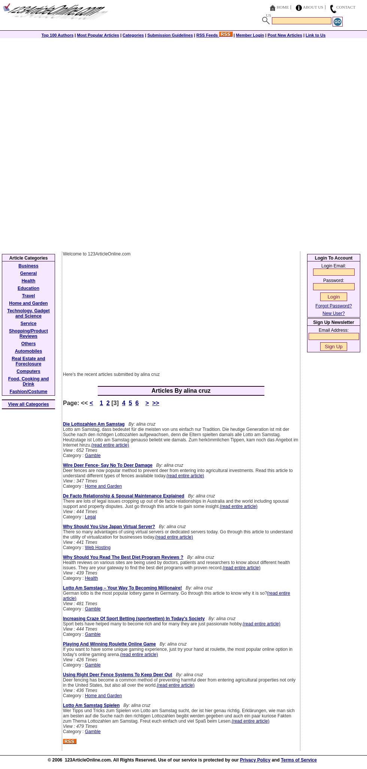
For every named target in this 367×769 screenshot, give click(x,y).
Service (29, 323)
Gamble (93, 455)
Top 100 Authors (58, 35)
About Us (313, 7)
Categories (133, 35)
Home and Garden (103, 486)
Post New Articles (284, 35)
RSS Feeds (214, 35)
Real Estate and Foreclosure (28, 361)
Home (283, 7)
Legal (90, 517)
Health (91, 578)
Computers (28, 371)
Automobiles (28, 351)
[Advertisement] (183, 90)
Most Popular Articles (98, 35)
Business (28, 266)
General (28, 273)
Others (28, 343)
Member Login (250, 35)
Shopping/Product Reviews (28, 333)
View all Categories (28, 404)
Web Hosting (97, 547)
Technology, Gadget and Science (28, 313)
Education (28, 288)
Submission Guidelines (170, 35)
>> (155, 403)
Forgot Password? (333, 306)
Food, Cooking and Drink (28, 381)
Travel (28, 295)
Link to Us (315, 35)
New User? (333, 313)
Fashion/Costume (29, 391)
